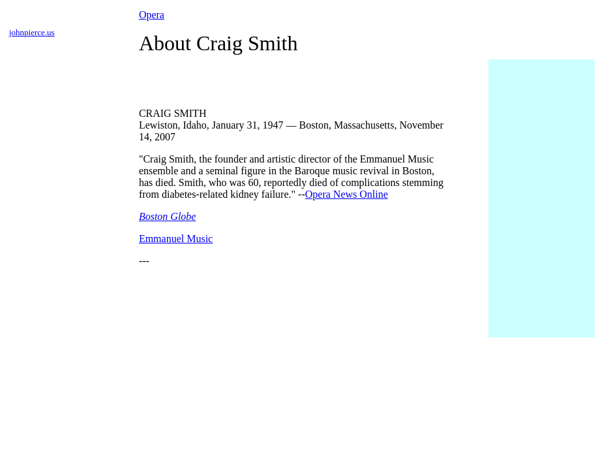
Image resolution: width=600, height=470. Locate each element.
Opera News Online (346, 194)
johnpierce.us (32, 32)
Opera (151, 14)
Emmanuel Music (176, 238)
